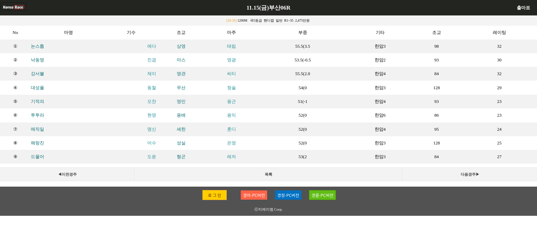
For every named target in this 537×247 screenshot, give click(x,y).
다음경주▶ (470, 174)
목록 (268, 174)
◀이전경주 (67, 174)
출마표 (523, 7)
